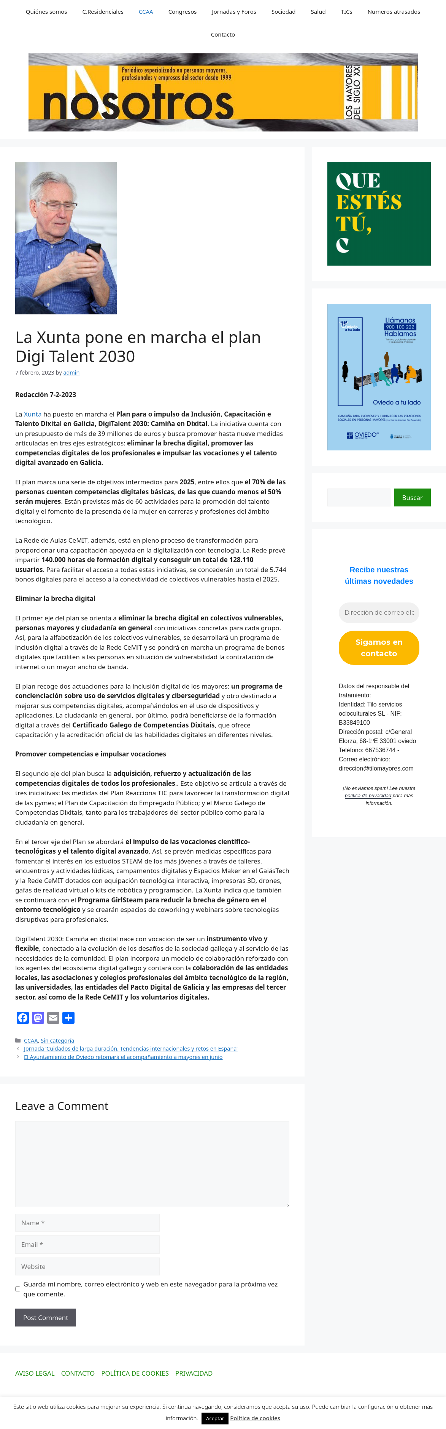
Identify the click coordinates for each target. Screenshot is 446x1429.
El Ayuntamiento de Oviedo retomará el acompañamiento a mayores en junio (123, 1057)
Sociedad (283, 11)
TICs (346, 11)
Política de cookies (255, 1418)
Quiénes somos (46, 11)
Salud (318, 11)
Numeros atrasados (394, 11)
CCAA (146, 11)
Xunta (33, 414)
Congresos (182, 11)
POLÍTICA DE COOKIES (135, 1373)
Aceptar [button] (215, 1418)
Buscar (412, 497)
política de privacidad (368, 795)
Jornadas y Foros (234, 11)
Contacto (223, 34)
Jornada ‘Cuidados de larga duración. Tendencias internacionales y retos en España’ (131, 1048)
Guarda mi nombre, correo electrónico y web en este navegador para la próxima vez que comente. (151, 1289)
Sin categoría (57, 1040)
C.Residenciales (103, 11)
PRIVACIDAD (194, 1373)
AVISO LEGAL (35, 1373)
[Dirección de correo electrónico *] (379, 612)
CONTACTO (78, 1373)
